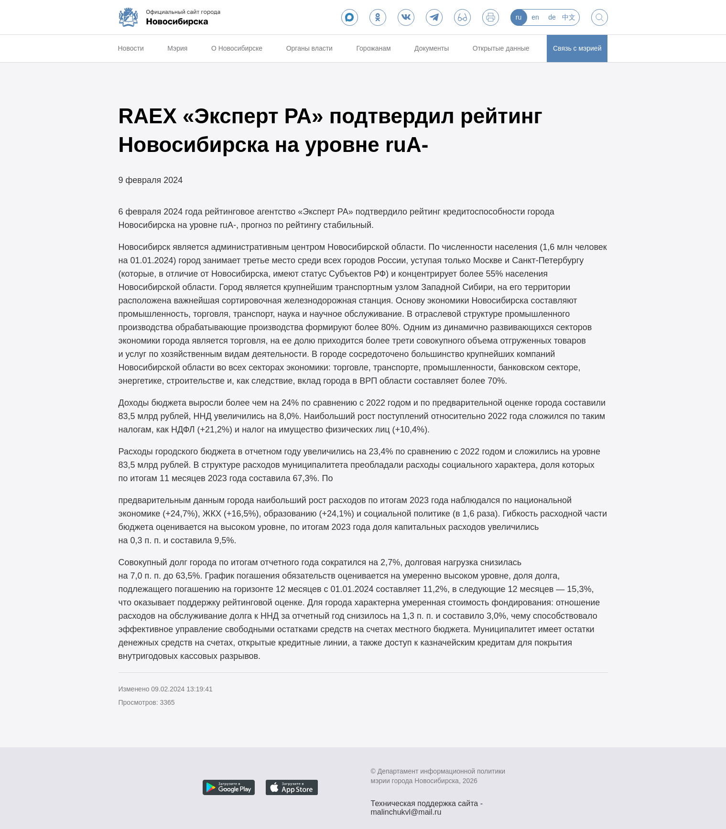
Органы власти (309, 48)
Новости (131, 48)
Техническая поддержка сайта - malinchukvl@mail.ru (427, 804)
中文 (568, 17)
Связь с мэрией (577, 48)
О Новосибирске (236, 48)
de (552, 17)
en (535, 17)
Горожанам (373, 48)
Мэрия (177, 48)
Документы (431, 48)
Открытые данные (501, 48)
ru (518, 17)
